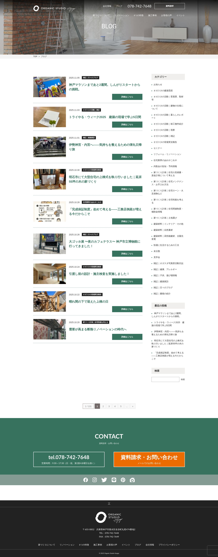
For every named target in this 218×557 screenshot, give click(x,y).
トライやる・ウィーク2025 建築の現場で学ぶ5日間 (105, 117)
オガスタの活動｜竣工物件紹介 (168, 125)
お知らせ (158, 86)
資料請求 (170, 6)
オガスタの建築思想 (163, 92)
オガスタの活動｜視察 (164, 131)
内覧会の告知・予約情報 (165, 168)
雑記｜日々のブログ (90, 78)
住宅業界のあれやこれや (92, 203)
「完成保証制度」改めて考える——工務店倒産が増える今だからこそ (167, 357)
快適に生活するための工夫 (166, 246)
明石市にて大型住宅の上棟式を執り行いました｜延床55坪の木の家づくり (167, 345)
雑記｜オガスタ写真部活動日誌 (168, 264)
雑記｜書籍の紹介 (162, 295)
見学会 (157, 258)
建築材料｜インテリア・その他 (168, 225)
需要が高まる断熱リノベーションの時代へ (97, 330)
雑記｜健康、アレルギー (165, 271)
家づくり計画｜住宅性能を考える (95, 323)
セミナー (158, 149)
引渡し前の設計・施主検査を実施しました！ (99, 274)
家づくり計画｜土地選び (165, 219)
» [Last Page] (132, 414)
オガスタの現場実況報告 (92, 171)
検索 (183, 381)
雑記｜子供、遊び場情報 (165, 277)
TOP (35, 56)
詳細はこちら (127, 97)
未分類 (157, 252)
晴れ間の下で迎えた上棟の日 (88, 302)
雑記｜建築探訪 (89, 138)
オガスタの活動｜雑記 (91, 111)
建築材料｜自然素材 (163, 231)
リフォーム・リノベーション (167, 155)
